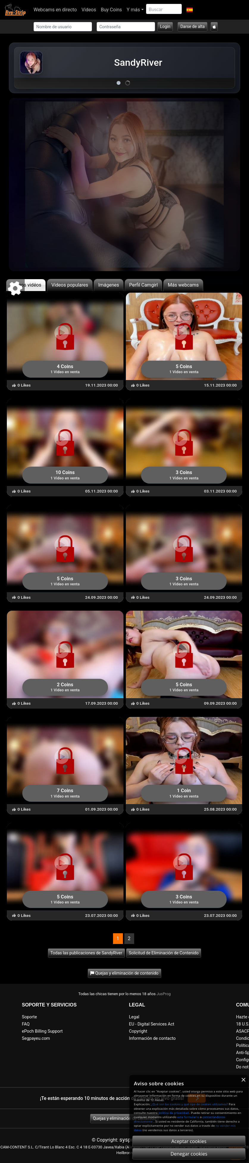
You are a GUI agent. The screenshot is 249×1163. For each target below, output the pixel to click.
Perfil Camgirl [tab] (143, 285)
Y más (133, 9)
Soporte (29, 1017)
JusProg (163, 994)
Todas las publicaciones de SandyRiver (86, 953)
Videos (89, 9)
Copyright (138, 1031)
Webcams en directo (55, 9)
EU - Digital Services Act (151, 1024)
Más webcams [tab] (183, 285)
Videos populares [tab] (69, 285)
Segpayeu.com (36, 1038)
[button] (189, 10)
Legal (134, 1017)
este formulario (188, 1117)
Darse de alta (192, 26)
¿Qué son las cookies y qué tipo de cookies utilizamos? (189, 1104)
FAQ (26, 1024)
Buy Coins (111, 9)
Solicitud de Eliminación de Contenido (164, 953)
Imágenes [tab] (108, 285)
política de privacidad (173, 1113)
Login (165, 26)
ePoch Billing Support (42, 1031)
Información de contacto (152, 1038)
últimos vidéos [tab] (25, 285)
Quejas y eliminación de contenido (124, 1118)
